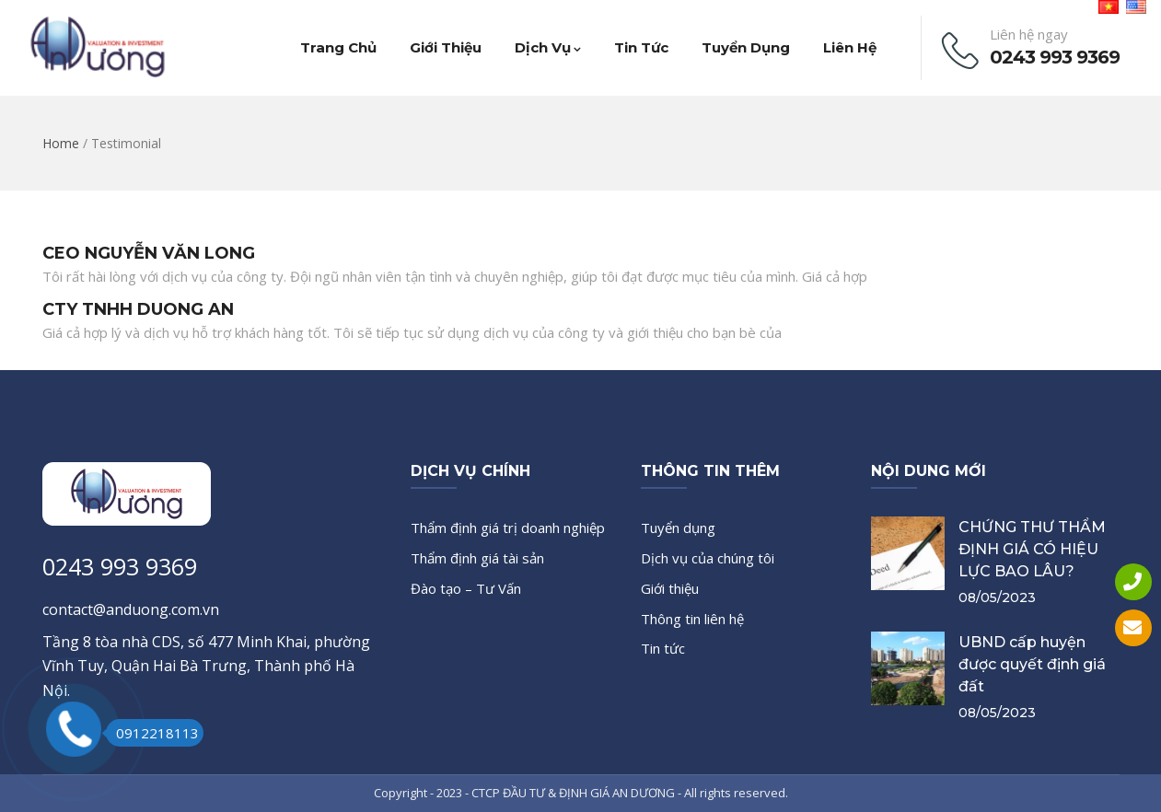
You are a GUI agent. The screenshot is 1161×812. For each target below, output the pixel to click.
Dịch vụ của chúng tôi (707, 558)
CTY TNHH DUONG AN (138, 309)
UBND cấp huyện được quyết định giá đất (1032, 664)
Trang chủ (338, 47)
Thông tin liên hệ (692, 618)
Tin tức (641, 47)
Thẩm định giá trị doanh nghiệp (508, 527)
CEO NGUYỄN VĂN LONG (148, 253)
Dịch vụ (548, 47)
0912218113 (152, 733)
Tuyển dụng (746, 47)
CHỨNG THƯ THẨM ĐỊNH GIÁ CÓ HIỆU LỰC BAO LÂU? (1032, 549)
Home (60, 143)
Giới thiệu (446, 47)
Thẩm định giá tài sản (477, 558)
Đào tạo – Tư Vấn (466, 588)
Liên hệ (850, 47)
